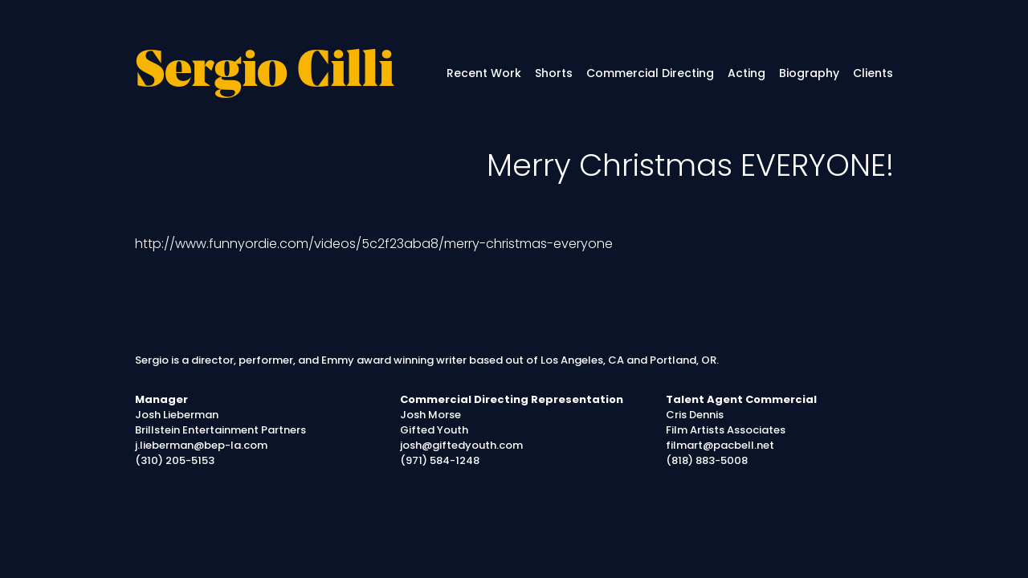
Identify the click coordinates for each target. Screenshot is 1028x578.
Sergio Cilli (264, 73)
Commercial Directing (650, 73)
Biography (809, 73)
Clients (873, 73)
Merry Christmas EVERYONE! (690, 165)
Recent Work (484, 73)
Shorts (554, 73)
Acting (746, 73)
